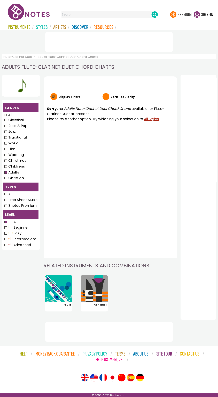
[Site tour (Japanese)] (112, 377)
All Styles (151, 119)
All (10, 114)
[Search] (154, 14)
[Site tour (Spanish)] (131, 377)
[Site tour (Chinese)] (121, 377)
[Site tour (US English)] (94, 377)
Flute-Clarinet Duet (17, 57)
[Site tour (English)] (85, 377)
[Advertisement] (109, 41)
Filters (69, 97)
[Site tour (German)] (140, 377)
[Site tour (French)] (103, 377)
